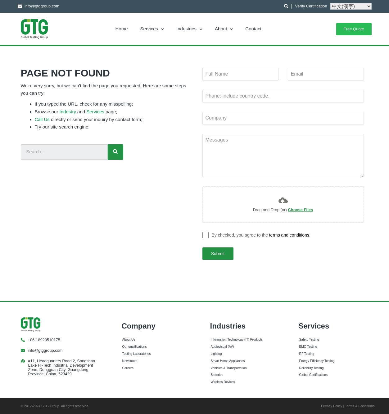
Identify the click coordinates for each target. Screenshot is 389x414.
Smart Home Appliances (228, 360)
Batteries (217, 374)
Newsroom (130, 360)
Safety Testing (309, 339)
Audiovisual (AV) (222, 346)
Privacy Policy (331, 405)
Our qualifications (134, 346)
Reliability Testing (311, 367)
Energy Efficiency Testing (317, 360)
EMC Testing (308, 346)
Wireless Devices (223, 381)
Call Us (42, 119)
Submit (218, 253)
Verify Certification (311, 6)
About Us (128, 339)
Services (152, 28)
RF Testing (306, 353)
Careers (127, 367)
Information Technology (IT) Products (237, 339)
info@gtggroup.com (45, 349)
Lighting (216, 353)
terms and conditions (289, 235)
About (224, 28)
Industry (68, 111)
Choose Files (300, 209)
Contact (253, 28)
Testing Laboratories (136, 353)
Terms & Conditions (359, 405)
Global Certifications (313, 374)
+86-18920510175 (44, 339)
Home (121, 28)
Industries (189, 28)
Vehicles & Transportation (229, 367)
